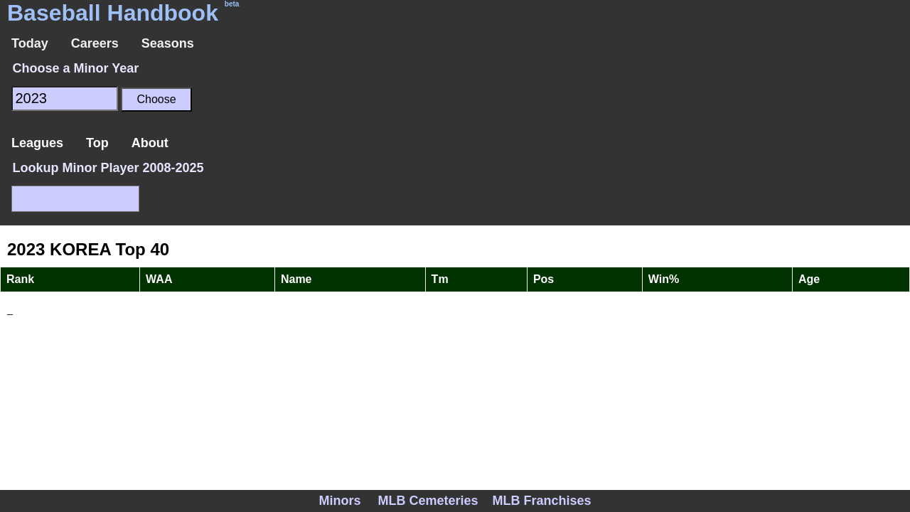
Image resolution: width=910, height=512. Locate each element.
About (150, 143)
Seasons (167, 43)
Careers (95, 43)
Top (97, 143)
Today (29, 43)
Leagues (37, 143)
